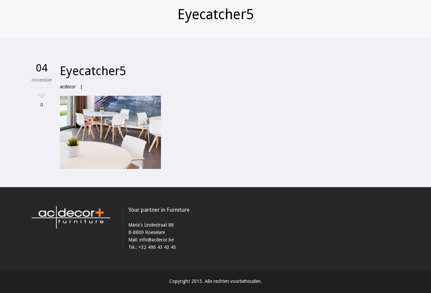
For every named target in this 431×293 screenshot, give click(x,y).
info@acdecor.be (156, 239)
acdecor (68, 86)
